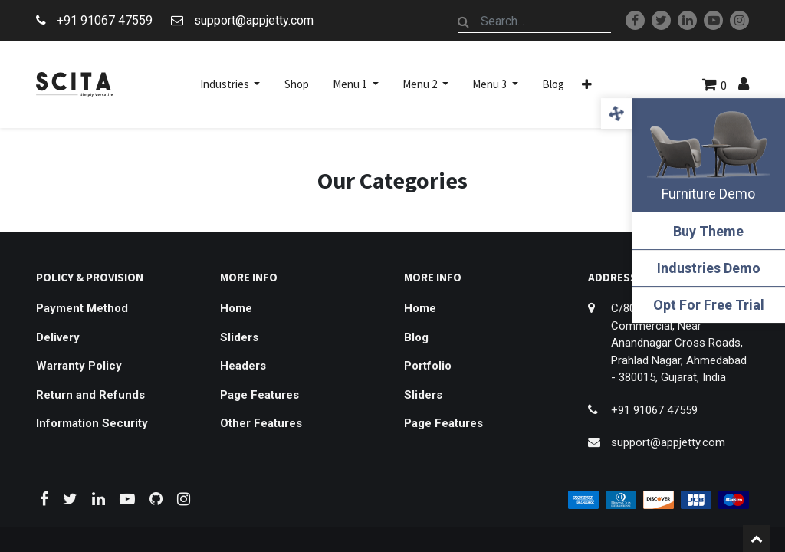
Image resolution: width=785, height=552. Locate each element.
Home (236, 308)
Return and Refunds (90, 395)
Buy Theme (708, 231)
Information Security (92, 423)
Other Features (261, 423)
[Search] (464, 21)
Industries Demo (708, 268)
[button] (587, 84)
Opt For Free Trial (708, 305)
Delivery (58, 337)
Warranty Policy (79, 366)
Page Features (259, 395)
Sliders (239, 337)
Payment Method (82, 308)
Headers (243, 366)
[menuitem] (297, 84)
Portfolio (428, 366)
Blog (416, 337)
